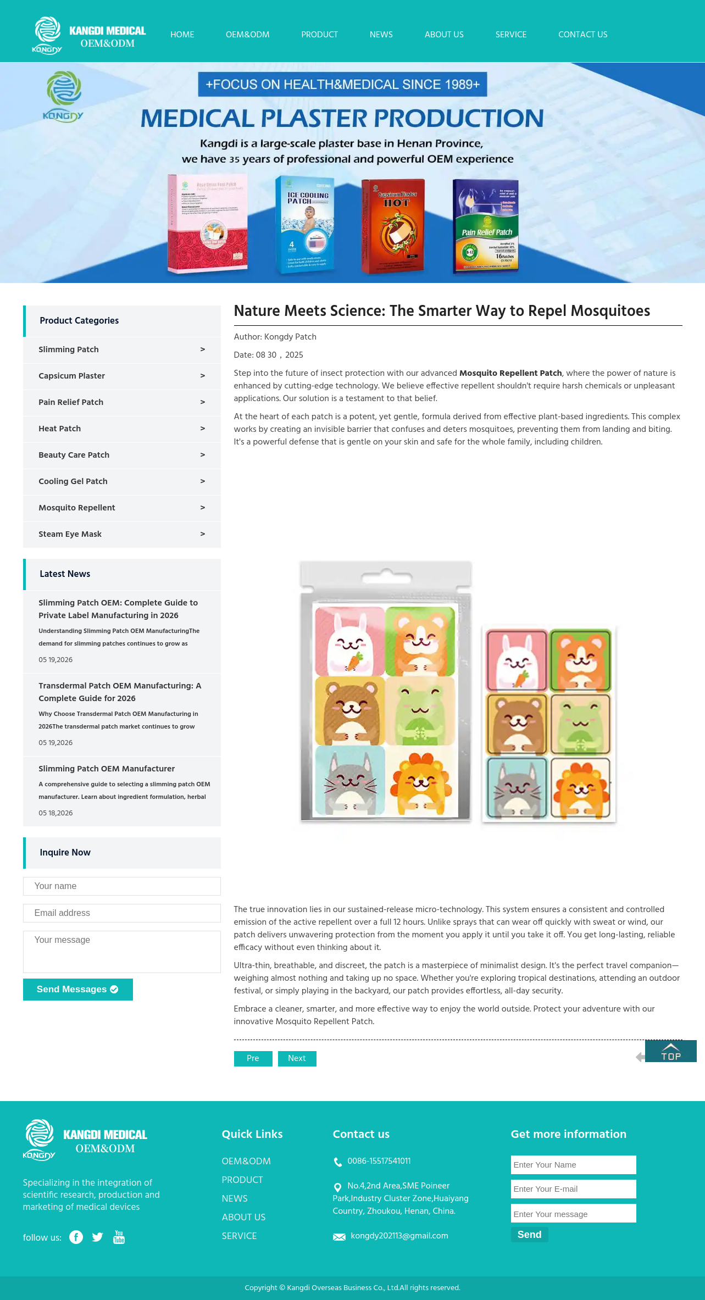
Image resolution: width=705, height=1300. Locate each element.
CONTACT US (583, 35)
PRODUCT (319, 35)
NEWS (381, 35)
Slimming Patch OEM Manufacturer (106, 769)
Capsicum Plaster (71, 376)
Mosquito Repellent (76, 508)
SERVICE (511, 35)
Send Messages (78, 990)
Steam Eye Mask (70, 534)
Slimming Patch (68, 350)
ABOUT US (444, 35)
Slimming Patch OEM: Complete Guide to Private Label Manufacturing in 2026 (118, 609)
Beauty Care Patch (73, 455)
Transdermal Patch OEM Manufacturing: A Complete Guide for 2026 (119, 692)
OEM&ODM (248, 35)
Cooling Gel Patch (73, 482)
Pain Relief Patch (70, 403)
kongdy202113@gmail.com (399, 1236)
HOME (182, 35)
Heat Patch (59, 429)
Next (297, 1059)
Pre (253, 1059)
